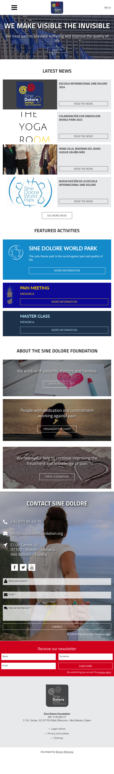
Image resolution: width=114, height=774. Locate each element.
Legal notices (58, 734)
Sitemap (58, 743)
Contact (57, 631)
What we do (57, 388)
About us (57, 50)
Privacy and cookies (58, 738)
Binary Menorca (64, 756)
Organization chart (57, 433)
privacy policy (104, 639)
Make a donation (57, 481)
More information (67, 274)
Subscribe (85, 671)
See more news (57, 219)
